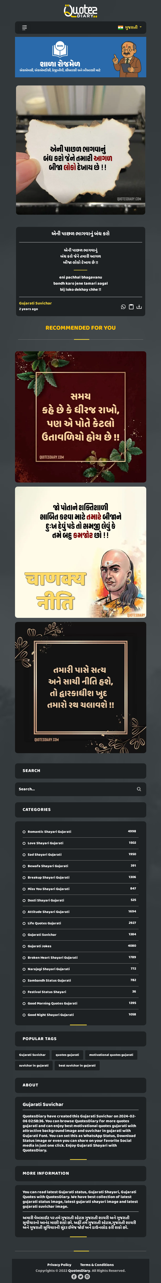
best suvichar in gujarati (77, 1065)
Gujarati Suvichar (35, 303)
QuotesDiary (79, 1271)
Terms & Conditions (97, 1265)
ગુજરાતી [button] (128, 27)
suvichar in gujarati (34, 1065)
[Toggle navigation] (24, 27)
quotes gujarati (67, 1055)
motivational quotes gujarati (111, 1055)
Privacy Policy (59, 1265)
